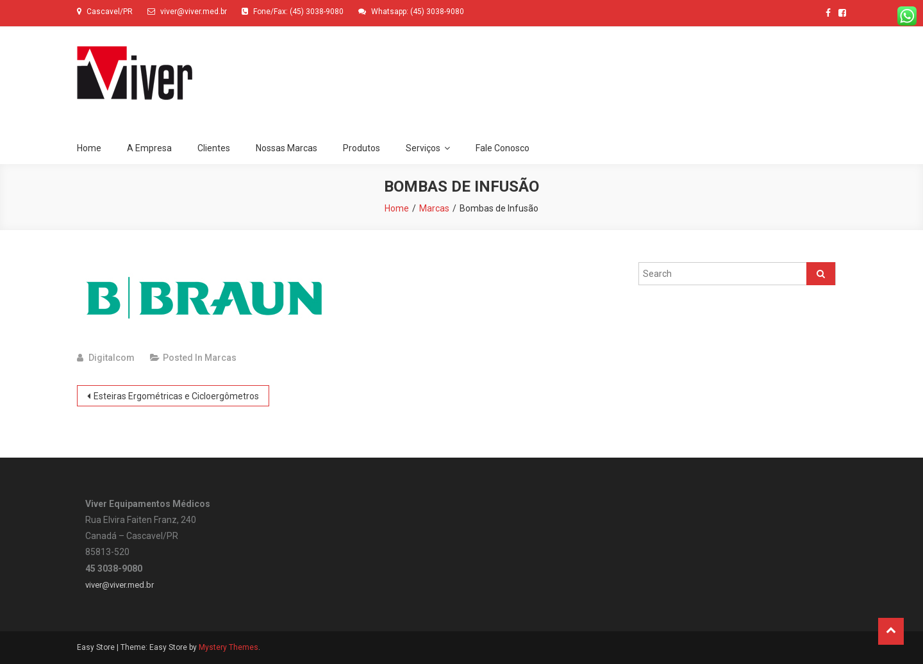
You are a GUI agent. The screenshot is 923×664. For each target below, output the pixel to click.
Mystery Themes (228, 647)
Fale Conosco (502, 148)
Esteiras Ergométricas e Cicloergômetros (176, 396)
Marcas (220, 358)
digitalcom (111, 358)
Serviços (423, 148)
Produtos (361, 148)
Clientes (213, 148)
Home (89, 148)
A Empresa (149, 148)
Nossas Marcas (286, 148)
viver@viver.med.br (119, 585)
